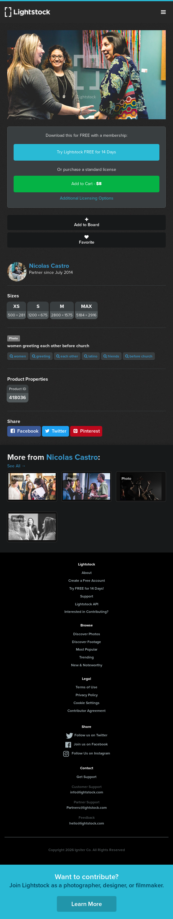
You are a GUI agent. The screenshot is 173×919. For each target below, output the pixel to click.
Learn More (86, 903)
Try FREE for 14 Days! (86, 588)
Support (86, 596)
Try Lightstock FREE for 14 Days (86, 152)
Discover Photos (86, 633)
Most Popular (86, 649)
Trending (86, 657)
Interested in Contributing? (86, 611)
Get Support (86, 776)
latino (90, 356)
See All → (16, 466)
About (87, 572)
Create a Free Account (86, 580)
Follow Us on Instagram (91, 753)
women (18, 356)
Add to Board (86, 222)
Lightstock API (86, 604)
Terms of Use (86, 687)
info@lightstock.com (86, 792)
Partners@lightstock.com (87, 807)
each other (67, 356)
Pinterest (86, 430)
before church (138, 356)
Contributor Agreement (86, 710)
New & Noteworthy (86, 665)
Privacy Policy (87, 694)
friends (111, 356)
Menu (163, 12)
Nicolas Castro (49, 265)
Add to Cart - (86, 184)
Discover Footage (86, 641)
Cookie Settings (86, 702)
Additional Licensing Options (86, 198)
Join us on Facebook (91, 744)
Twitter (55, 430)
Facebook (24, 430)
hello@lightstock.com (86, 823)
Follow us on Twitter (90, 735)
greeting (41, 356)
